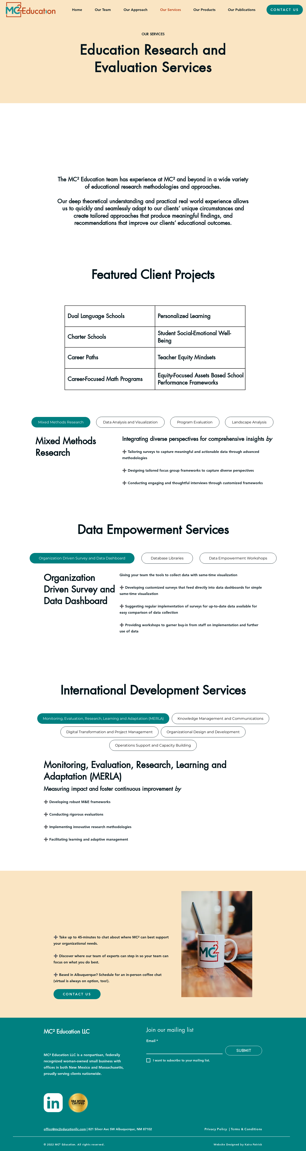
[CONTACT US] (285, 10)
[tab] (61, 422)
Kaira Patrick (253, 1144)
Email (152, 1041)
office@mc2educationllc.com (65, 1129)
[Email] (183, 1050)
